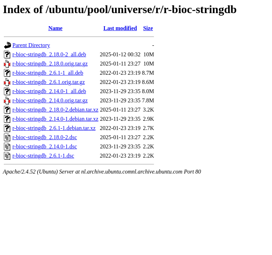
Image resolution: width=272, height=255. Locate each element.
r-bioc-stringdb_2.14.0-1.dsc (44, 146)
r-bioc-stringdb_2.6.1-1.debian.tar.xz (54, 128)
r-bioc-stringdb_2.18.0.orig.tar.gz (50, 64)
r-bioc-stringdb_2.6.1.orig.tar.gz (48, 82)
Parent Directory (31, 45)
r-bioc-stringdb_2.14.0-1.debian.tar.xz (55, 119)
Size (148, 28)
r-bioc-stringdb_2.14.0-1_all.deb (49, 91)
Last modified (120, 28)
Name (55, 28)
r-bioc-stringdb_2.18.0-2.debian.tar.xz (55, 110)
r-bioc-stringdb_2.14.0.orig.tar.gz (50, 100)
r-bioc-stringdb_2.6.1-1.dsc (43, 156)
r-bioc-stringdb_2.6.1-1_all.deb (47, 73)
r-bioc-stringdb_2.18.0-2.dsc (44, 137)
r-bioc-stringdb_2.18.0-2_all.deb (49, 54)
